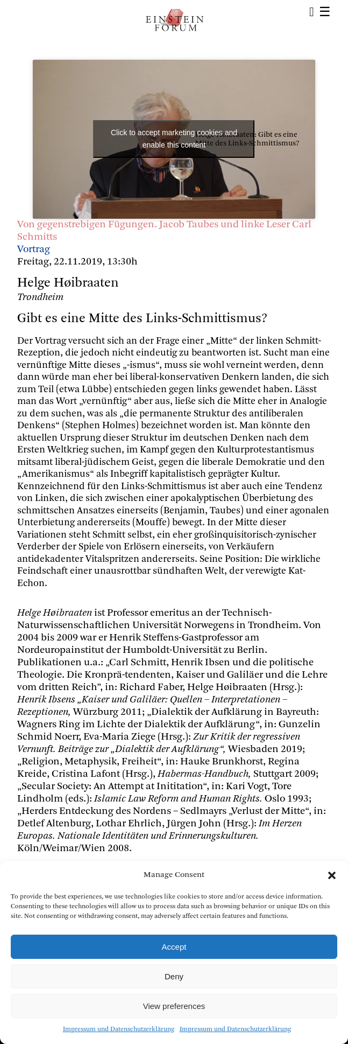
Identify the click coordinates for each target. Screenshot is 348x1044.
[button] (331, 875)
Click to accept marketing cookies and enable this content (174, 138)
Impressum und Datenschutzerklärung (118, 1029)
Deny (174, 976)
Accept (174, 946)
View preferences (174, 1006)
